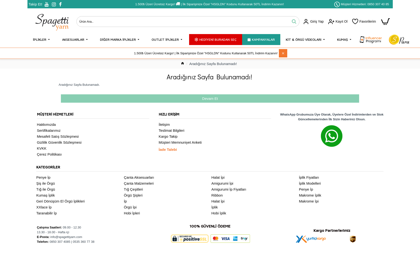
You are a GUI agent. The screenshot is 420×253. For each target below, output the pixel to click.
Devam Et (210, 98)
